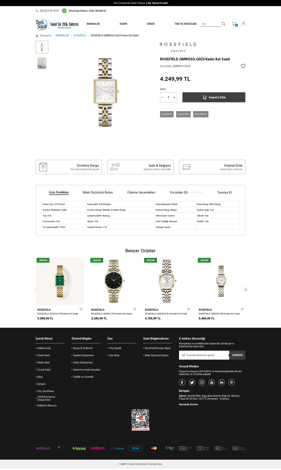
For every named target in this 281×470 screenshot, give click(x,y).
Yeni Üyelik (115, 349)
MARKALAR (91, 23)
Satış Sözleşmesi (83, 363)
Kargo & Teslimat (82, 349)
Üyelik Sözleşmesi (83, 356)
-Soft (122, 465)
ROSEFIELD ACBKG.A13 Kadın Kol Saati (111, 313)
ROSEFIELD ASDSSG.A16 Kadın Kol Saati (166, 313)
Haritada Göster (188, 405)
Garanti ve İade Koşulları (86, 371)
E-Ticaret (129, 465)
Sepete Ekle (214, 97)
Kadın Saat (43, 363)
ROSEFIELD (44, 309)
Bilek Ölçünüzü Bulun (157, 356)
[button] (245, 290)
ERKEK (150, 23)
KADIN (122, 23)
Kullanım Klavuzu (47, 406)
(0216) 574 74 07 (47, 10)
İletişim (41, 385)
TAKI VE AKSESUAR (185, 23)
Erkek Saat (43, 356)
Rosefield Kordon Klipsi (158, 349)
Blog (39, 378)
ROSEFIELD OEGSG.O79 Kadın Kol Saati (57, 313)
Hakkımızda (44, 349)
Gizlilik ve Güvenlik (83, 378)
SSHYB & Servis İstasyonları (46, 400)
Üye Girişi (114, 356)
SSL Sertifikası (45, 392)
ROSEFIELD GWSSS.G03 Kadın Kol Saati (219, 313)
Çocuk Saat (43, 371)
